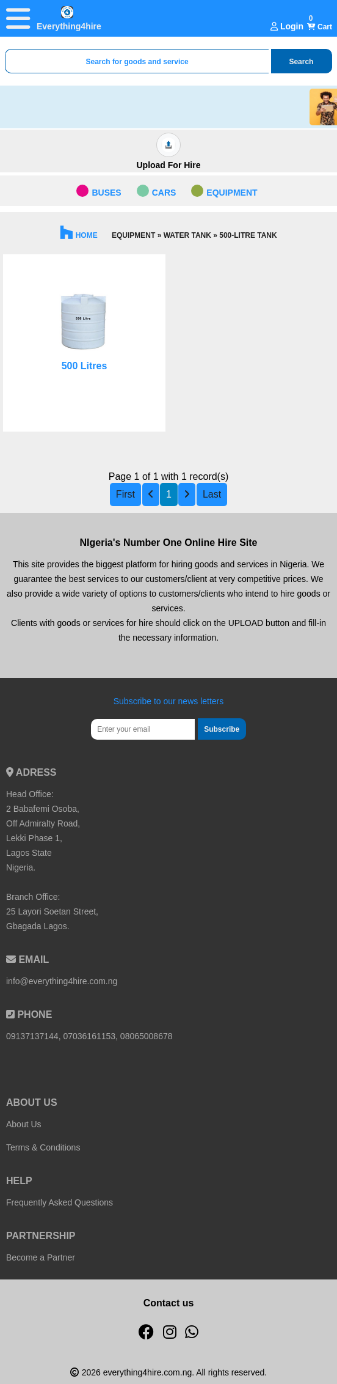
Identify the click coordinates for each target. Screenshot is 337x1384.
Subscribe (221, 729)
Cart (319, 27)
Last (212, 494)
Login (286, 26)
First (125, 494)
